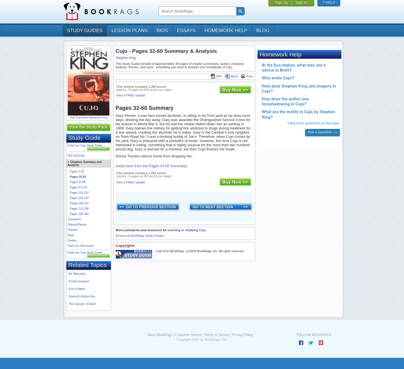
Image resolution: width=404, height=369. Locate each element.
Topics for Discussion (81, 245)
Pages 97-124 (78, 187)
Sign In (301, 3)
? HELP (329, 3)
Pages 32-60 (78, 176)
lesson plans (130, 30)
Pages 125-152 (79, 192)
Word (231, 76)
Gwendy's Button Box (82, 296)
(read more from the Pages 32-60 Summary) (151, 166)
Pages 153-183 (79, 198)
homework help (226, 30)
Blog (263, 30)
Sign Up (281, 3)
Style (71, 235)
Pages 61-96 (78, 182)
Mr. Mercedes (77, 273)
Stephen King (126, 58)
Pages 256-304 (79, 214)
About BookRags (159, 335)
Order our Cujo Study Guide (85, 145)
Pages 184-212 (79, 203)
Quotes (72, 240)
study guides (85, 30)
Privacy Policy (242, 335)
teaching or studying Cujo (187, 230)
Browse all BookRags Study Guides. (140, 235)
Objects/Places (77, 224)
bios (162, 30)
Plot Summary (76, 155)
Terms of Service (216, 335)
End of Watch (77, 288)
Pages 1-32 (77, 171)
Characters (74, 219)
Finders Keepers (79, 281)
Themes (73, 229)
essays (186, 30)
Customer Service (188, 335)
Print (247, 76)
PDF (216, 76)
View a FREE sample (130, 95)
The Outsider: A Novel (82, 304)
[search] (197, 11)
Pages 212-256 (79, 208)
